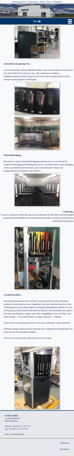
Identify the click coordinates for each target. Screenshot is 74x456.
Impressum (65, 443)
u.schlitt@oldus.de (17, 434)
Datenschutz (64, 449)
